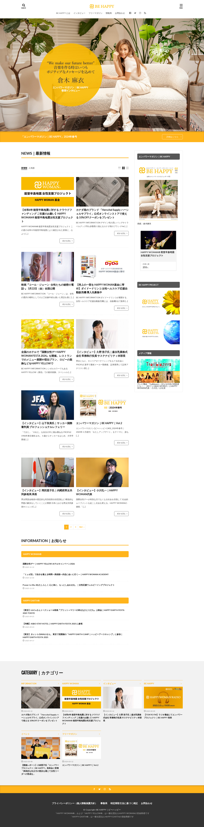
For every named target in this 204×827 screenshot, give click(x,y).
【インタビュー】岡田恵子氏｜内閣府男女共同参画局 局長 (46, 492)
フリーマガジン (95, 13)
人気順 (32, 168)
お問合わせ (120, 13)
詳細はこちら (172, 136)
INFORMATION (28, 683)
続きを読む (66, 241)
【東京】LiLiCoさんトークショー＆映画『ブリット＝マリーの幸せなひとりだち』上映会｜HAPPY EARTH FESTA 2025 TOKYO (73, 611)
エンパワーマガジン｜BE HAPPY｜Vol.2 (99, 423)
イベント (25, 734)
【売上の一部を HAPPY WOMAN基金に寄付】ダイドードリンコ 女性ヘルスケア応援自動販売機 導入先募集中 (102, 288)
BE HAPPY (149, 683)
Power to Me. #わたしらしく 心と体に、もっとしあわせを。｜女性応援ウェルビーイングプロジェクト (69, 585)
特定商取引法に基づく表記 (124, 803)
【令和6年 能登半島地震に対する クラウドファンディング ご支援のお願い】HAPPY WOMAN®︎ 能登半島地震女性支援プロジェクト (47, 215)
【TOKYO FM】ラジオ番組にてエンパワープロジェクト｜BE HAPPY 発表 (163, 716)
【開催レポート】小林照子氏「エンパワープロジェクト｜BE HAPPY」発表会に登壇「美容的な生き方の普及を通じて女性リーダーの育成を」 (40, 769)
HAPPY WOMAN (70, 683)
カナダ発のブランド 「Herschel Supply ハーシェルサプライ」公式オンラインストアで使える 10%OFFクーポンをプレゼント (102, 213)
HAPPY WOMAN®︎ (32, 554)
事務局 (103, 803)
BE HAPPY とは (63, 13)
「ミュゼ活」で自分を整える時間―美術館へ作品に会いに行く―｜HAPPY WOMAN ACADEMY (66, 574)
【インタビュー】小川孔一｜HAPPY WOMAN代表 (97, 492)
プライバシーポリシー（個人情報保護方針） (74, 803)
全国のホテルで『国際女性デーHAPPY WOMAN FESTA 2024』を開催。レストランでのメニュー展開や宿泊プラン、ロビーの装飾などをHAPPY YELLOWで (46, 357)
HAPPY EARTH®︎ (31, 600)
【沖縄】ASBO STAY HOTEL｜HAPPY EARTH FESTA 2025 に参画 (52, 623)
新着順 (24, 168)
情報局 (109, 13)
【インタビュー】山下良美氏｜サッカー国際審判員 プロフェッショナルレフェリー (46, 425)
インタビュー (79, 13)
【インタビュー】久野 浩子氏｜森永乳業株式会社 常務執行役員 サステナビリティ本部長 (102, 353)
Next (81, 527)
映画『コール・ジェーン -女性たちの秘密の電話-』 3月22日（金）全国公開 (47, 286)
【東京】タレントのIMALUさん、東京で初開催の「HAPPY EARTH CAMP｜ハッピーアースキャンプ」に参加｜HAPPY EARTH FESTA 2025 (73, 635)
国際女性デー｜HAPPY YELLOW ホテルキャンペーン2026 (49, 564)
